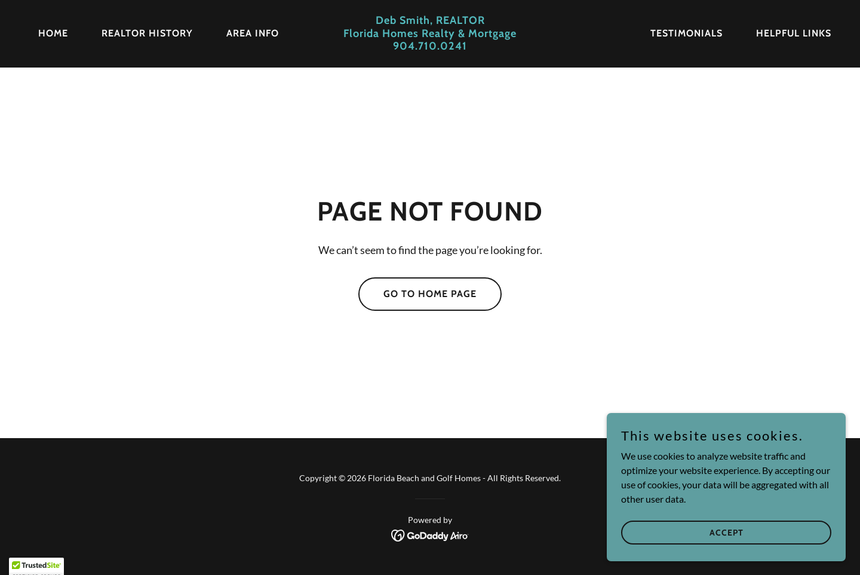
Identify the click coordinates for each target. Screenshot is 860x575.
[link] (430, 45)
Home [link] (53, 33)
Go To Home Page (430, 293)
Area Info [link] (252, 33)
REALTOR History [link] (147, 33)
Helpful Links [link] (793, 33)
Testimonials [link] (686, 33)
